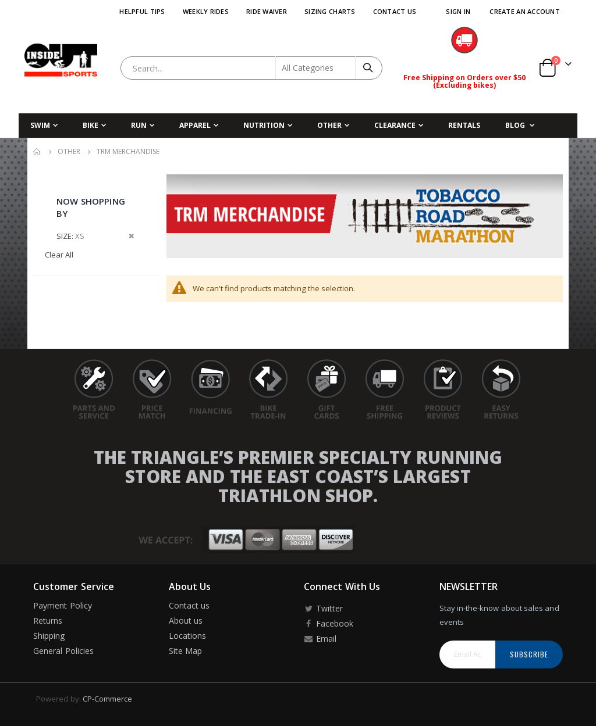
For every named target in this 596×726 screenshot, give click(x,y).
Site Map (186, 650)
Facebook (328, 623)
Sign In (458, 11)
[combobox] (251, 68)
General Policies (63, 650)
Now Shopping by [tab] (90, 207)
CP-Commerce (108, 698)
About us (186, 620)
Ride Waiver (266, 11)
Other (69, 151)
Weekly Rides (206, 11)
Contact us (189, 605)
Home (37, 152)
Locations (188, 635)
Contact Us (395, 11)
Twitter (323, 608)
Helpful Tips (142, 11)
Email (320, 638)
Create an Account (524, 11)
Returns (47, 620)
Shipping (49, 635)
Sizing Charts (330, 11)
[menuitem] (520, 125)
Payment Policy (62, 605)
